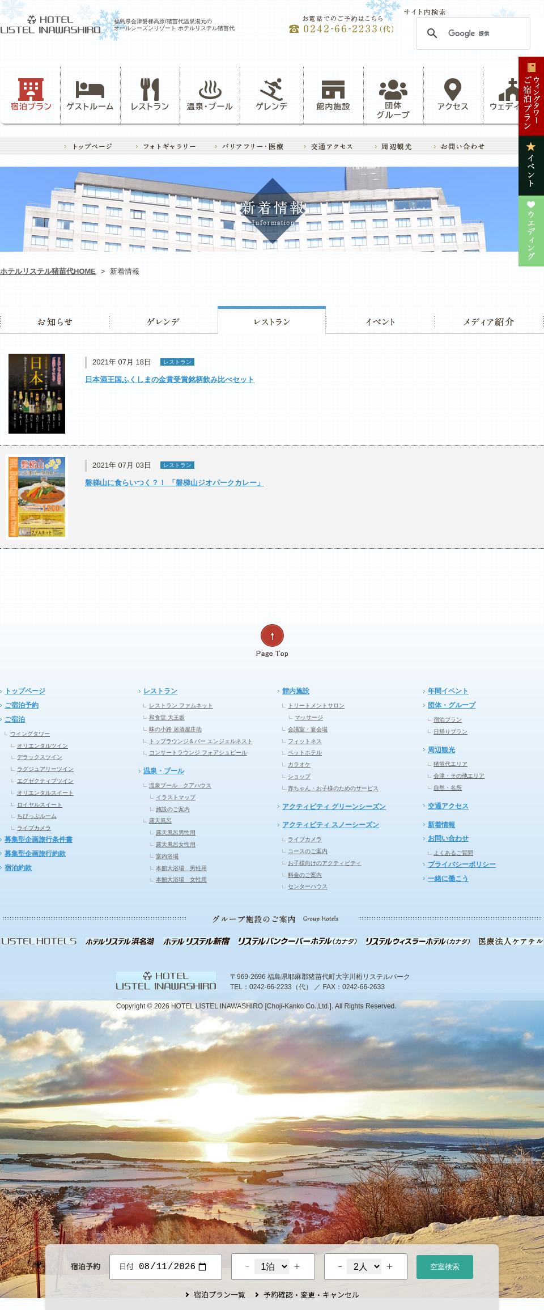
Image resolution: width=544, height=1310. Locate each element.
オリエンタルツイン (42, 746)
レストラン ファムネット (181, 705)
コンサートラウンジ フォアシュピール (198, 752)
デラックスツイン (39, 757)
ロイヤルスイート (39, 805)
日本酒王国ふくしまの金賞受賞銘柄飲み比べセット (169, 379)
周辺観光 (441, 750)
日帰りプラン (451, 731)
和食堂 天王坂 (167, 717)
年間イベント (448, 691)
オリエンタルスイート (45, 793)
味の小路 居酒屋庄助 (175, 729)
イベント (380, 320)
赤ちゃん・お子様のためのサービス (333, 788)
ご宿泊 (15, 719)
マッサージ (309, 717)
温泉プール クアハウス (180, 785)
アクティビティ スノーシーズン (330, 825)
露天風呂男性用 (176, 832)
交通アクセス (448, 806)
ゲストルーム (90, 94)
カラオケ (299, 764)
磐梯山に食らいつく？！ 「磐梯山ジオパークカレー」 (174, 482)
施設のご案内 (173, 809)
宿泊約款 (18, 868)
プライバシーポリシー (462, 864)
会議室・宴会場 (308, 729)
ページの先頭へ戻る (272, 641)
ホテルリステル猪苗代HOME (48, 271)
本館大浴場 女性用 (181, 879)
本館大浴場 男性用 (181, 868)
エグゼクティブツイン (45, 781)
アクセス (453, 94)
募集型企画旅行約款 (35, 854)
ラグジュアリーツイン (45, 769)
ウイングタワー (30, 734)
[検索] (471, 33)
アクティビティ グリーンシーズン (334, 807)
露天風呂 (160, 820)
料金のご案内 (305, 875)
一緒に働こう (448, 879)
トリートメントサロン (316, 705)
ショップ (299, 776)
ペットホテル (305, 752)
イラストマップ (176, 797)
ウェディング (513, 94)
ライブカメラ (34, 828)
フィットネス (305, 741)
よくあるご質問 (453, 853)
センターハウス (308, 886)
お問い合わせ (448, 838)
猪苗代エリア (451, 764)
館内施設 (333, 94)
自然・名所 (448, 788)
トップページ (25, 691)
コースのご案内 (308, 851)
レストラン (150, 94)
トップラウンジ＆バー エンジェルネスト (201, 741)
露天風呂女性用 (176, 844)
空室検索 (445, 1265)
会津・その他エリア (459, 776)
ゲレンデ (163, 320)
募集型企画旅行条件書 (39, 839)
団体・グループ (451, 705)
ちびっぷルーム (37, 816)
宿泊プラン (31, 94)
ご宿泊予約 (22, 705)
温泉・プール (210, 94)
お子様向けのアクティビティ (325, 863)
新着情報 (441, 825)
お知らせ (54, 320)
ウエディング (489, 320)
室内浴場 (167, 856)
